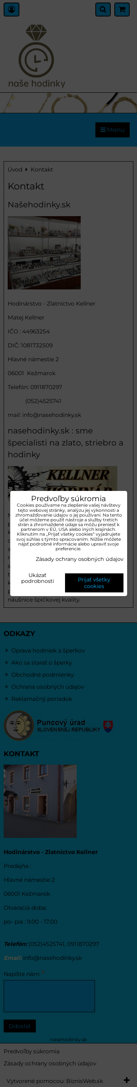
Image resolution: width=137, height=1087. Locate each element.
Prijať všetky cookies (94, 582)
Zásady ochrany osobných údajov (79, 559)
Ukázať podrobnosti (37, 578)
